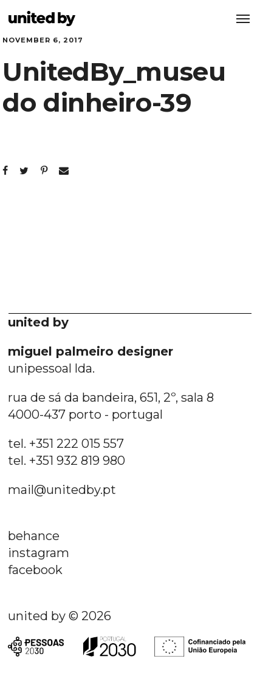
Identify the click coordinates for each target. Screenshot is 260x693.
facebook (35, 570)
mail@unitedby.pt (62, 489)
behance (34, 536)
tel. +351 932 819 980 (66, 460)
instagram (38, 553)
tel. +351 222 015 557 (66, 443)
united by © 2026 (59, 616)
